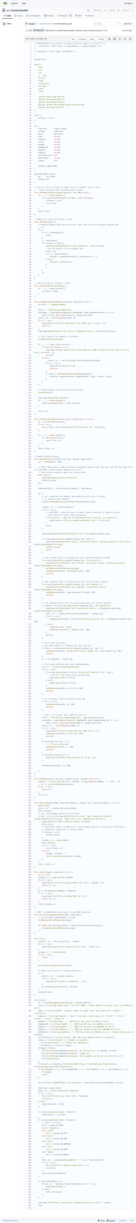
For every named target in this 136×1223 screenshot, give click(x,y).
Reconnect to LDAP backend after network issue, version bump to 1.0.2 (76, 30)
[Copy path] (71, 24)
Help (24, 3)
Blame (92, 39)
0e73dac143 (38, 30)
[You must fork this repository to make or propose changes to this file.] (125, 39)
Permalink (82, 39)
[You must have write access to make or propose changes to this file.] (130, 39)
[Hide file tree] (4, 24)
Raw (73, 39)
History (101, 39)
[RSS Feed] (88, 10)
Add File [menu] (128, 23)
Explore (14, 3)
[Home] (5, 3)
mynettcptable (19, 10)
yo (7, 10)
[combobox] (107, 24)
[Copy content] (114, 39)
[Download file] (109, 39)
